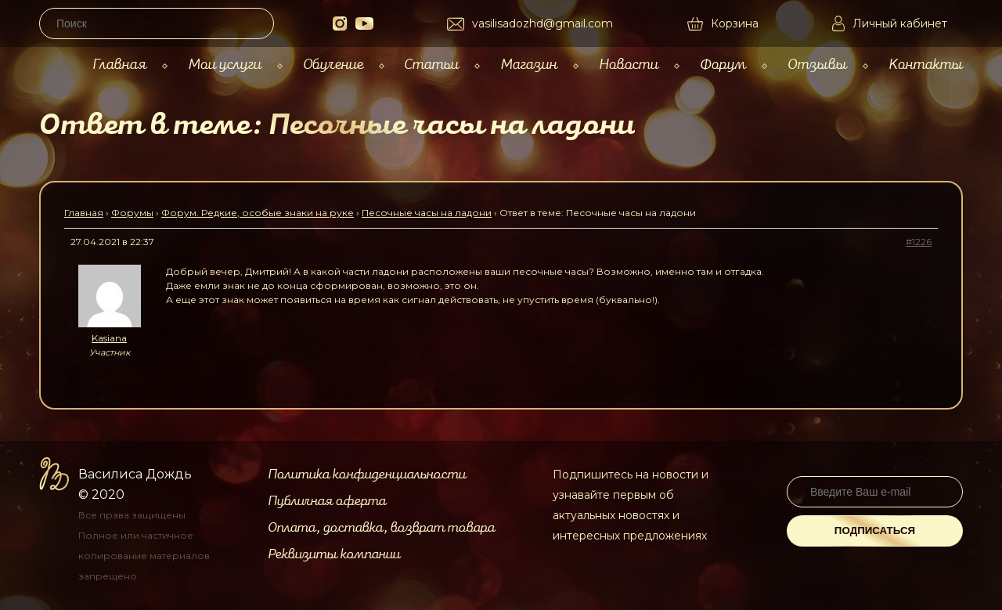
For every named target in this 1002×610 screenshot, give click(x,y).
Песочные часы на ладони (427, 212)
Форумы (132, 212)
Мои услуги (224, 64)
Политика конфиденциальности (367, 474)
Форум (723, 64)
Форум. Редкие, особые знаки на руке (257, 212)
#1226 (919, 241)
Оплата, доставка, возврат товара (381, 528)
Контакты (925, 64)
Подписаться (874, 530)
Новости (628, 64)
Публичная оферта (327, 501)
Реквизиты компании (334, 554)
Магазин (528, 64)
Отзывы (817, 64)
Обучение (333, 64)
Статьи (431, 64)
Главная (119, 64)
